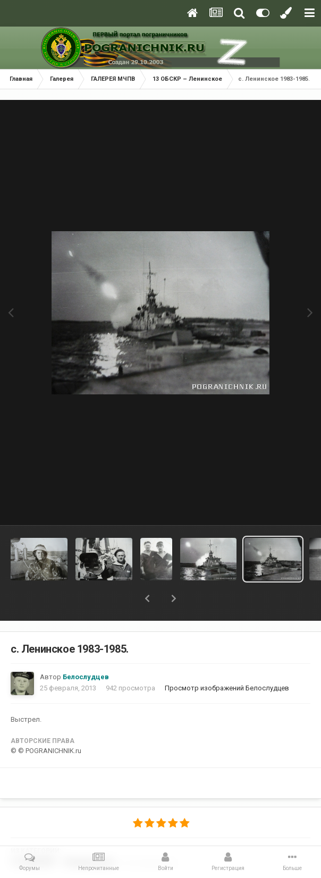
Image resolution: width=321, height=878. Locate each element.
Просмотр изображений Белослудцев (227, 688)
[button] (147, 598)
